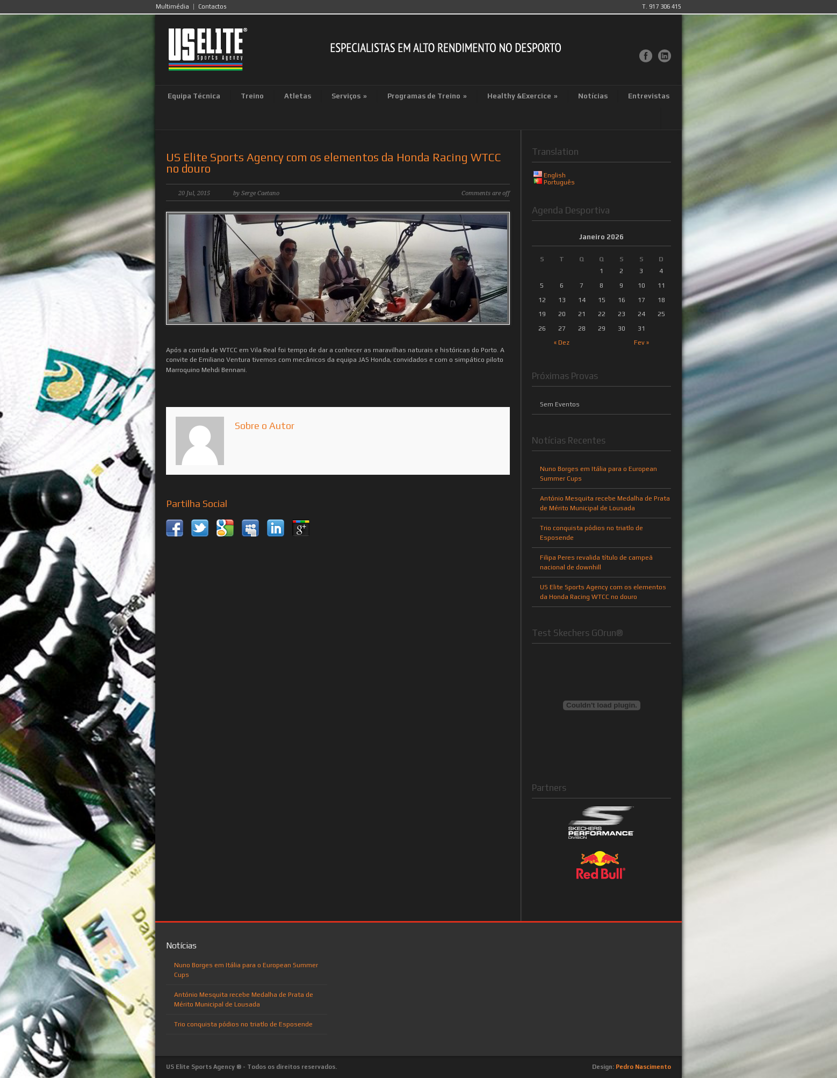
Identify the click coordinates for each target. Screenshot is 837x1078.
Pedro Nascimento (643, 1066)
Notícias (593, 96)
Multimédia (172, 7)
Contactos (212, 7)
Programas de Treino (427, 96)
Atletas (297, 96)
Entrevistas (648, 96)
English (555, 175)
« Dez (561, 342)
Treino (252, 96)
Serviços (349, 96)
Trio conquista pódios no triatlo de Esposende (243, 1024)
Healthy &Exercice (522, 96)
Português (559, 182)
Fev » (641, 342)
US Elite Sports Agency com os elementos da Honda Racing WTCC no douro (333, 163)
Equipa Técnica (194, 96)
